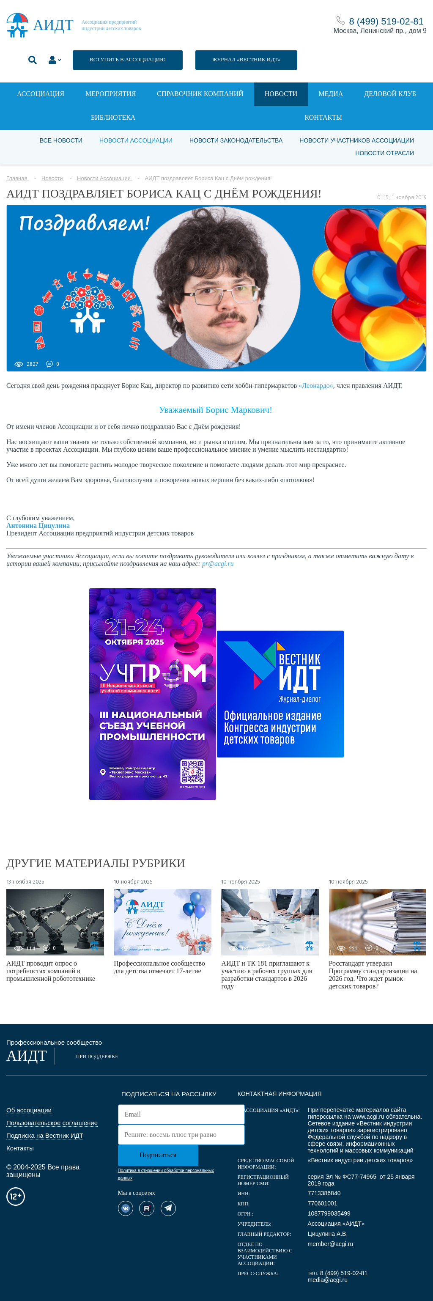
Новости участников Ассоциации (356, 140)
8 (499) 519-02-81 (386, 21)
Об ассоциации (29, 1110)
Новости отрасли (384, 153)
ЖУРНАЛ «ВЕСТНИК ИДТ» (246, 59)
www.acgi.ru (368, 1116)
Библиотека (113, 117)
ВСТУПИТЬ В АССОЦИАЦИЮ (128, 59)
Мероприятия (110, 93)
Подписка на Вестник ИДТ (44, 1135)
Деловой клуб (390, 93)
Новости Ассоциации (136, 140)
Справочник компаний (200, 93)
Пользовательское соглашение (52, 1122)
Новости (281, 93)
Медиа (330, 93)
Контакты (323, 117)
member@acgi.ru (331, 1244)
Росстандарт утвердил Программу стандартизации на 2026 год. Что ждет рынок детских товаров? (373, 975)
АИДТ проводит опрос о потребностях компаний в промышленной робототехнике (50, 971)
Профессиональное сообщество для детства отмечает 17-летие (159, 967)
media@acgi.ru (328, 1279)
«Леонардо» (316, 385)
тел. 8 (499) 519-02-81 (338, 1273)
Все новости (61, 140)
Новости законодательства (235, 140)
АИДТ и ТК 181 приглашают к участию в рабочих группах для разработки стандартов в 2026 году (266, 975)
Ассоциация (40, 93)
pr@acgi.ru (218, 563)
